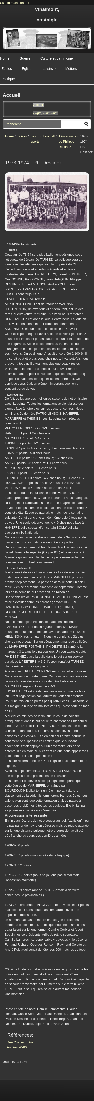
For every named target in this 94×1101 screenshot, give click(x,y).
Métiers (71, 69)
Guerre (24, 58)
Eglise (26, 69)
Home (4, 58)
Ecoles (6, 69)
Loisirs (48, 69)
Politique (8, 79)
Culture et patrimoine (56, 58)
